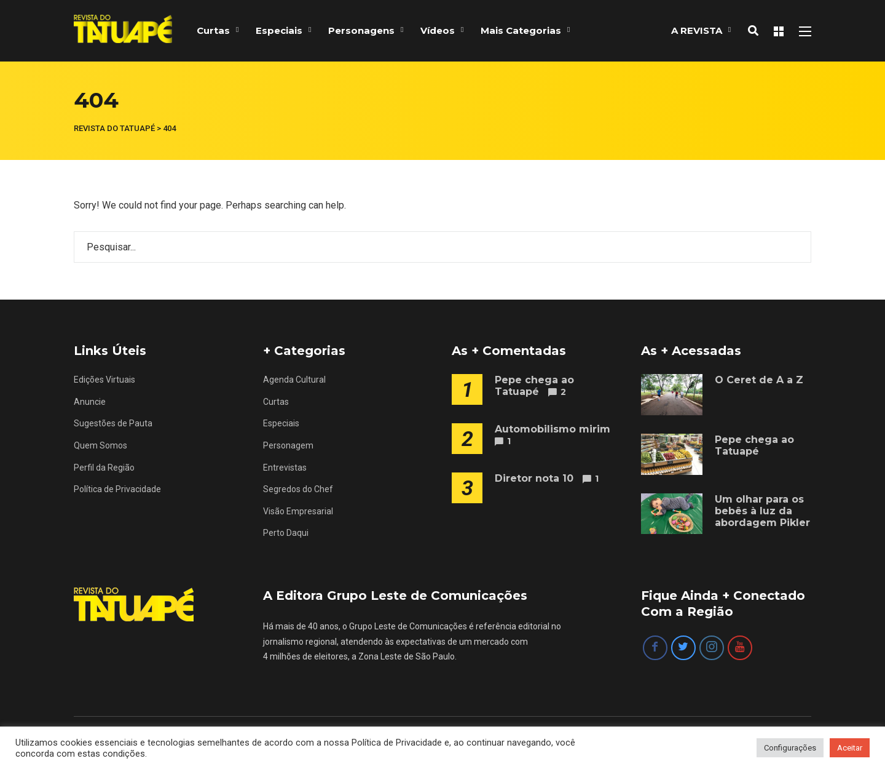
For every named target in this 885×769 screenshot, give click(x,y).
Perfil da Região (104, 467)
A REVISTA (696, 30)
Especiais (279, 30)
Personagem (288, 445)
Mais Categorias (521, 30)
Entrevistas (285, 467)
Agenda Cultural (294, 379)
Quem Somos (100, 445)
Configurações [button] (790, 747)
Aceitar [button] (849, 747)
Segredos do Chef (298, 489)
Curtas (213, 30)
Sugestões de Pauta (113, 423)
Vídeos (437, 30)
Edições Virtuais (104, 379)
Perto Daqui (286, 533)
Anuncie (90, 402)
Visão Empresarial (298, 511)
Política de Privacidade (117, 489)
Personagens (361, 30)
